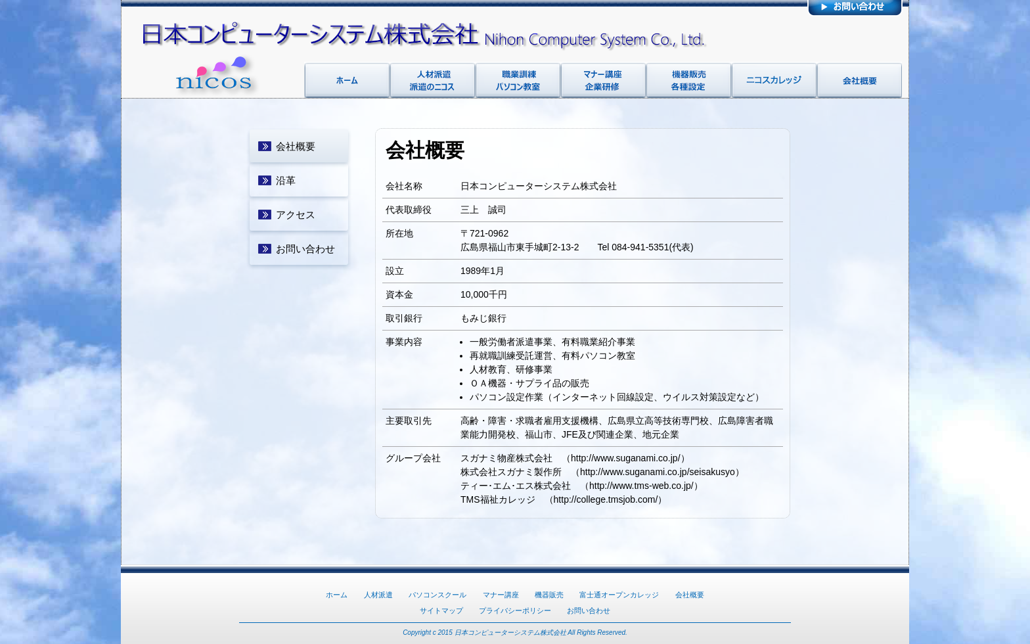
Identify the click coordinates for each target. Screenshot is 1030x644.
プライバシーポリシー (515, 610)
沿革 (286, 180)
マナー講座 (501, 595)
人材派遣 (378, 595)
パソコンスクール (437, 595)
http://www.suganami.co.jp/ (626, 458)
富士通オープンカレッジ (619, 595)
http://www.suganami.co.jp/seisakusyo (657, 472)
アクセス (295, 214)
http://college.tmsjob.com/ (606, 499)
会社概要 (295, 146)
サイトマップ (441, 610)
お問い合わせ (305, 248)
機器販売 (549, 595)
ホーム (336, 595)
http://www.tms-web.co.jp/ (641, 485)
